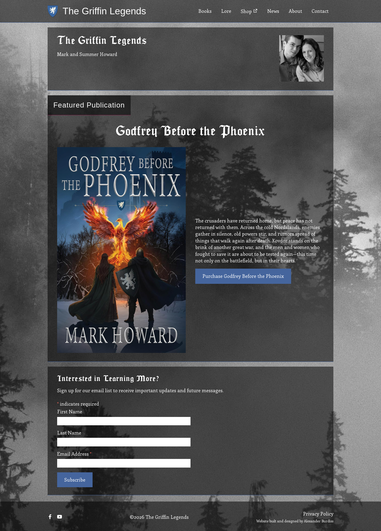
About (295, 11)
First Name (69, 411)
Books (205, 11)
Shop (249, 11)
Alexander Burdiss (318, 520)
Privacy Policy (318, 513)
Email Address (74, 454)
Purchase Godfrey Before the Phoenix (243, 276)
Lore (226, 11)
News (273, 11)
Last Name (69, 432)
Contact (320, 11)
